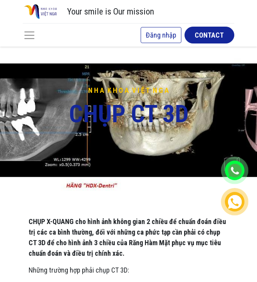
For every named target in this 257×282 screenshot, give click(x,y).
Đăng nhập (161, 35)
